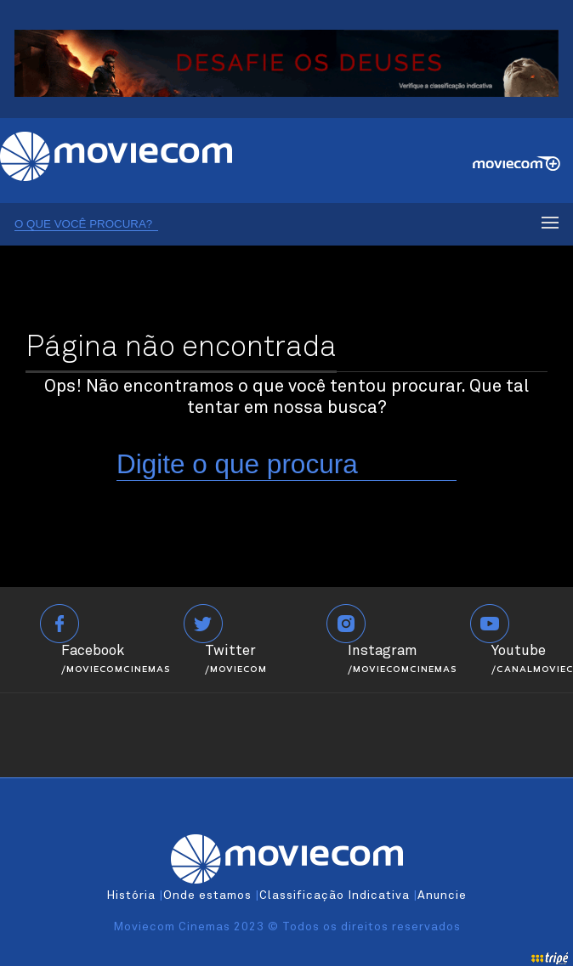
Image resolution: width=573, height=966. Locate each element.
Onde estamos (207, 895)
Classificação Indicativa (334, 895)
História (131, 895)
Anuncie (442, 895)
